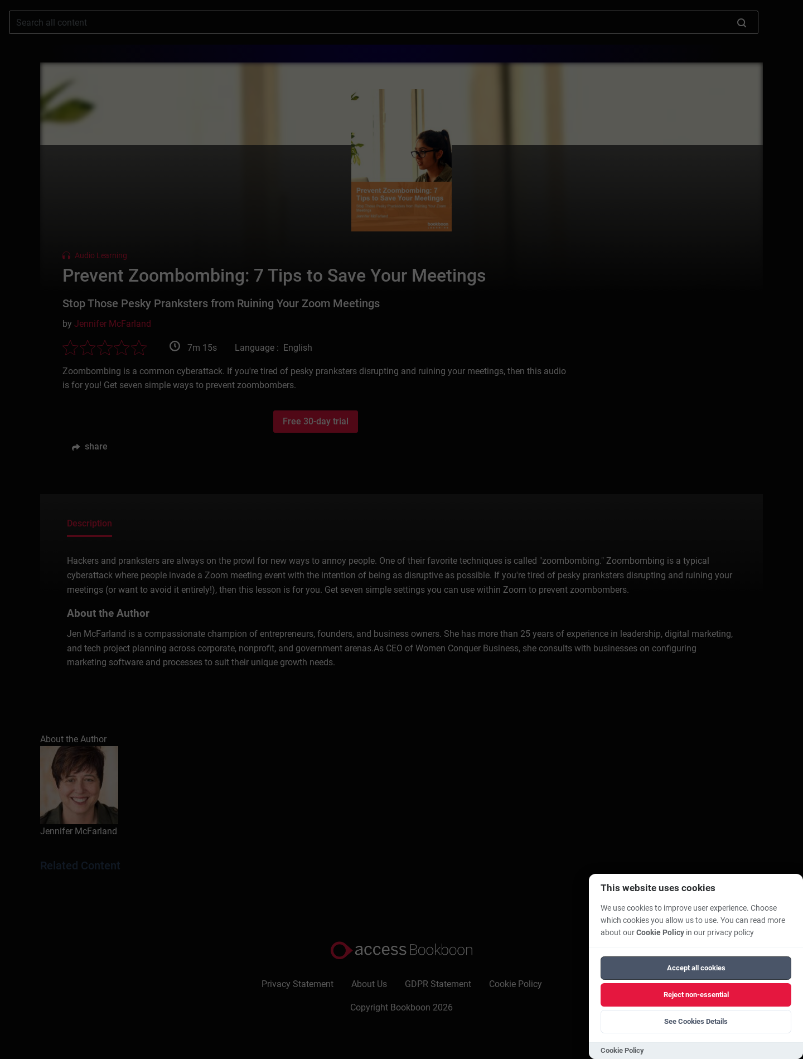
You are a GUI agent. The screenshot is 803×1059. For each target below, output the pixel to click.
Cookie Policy (660, 932)
